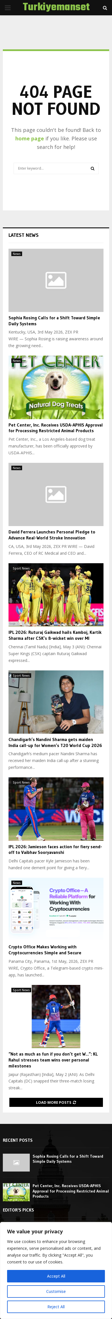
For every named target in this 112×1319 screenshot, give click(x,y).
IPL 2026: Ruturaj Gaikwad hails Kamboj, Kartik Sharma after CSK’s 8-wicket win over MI (55, 635)
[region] (56, 1270)
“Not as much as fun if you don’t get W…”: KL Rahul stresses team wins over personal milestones (53, 1060)
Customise (56, 1291)
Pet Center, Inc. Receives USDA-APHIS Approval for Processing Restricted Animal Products (56, 428)
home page (29, 138)
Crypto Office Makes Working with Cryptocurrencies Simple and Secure (45, 949)
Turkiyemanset (56, 8)
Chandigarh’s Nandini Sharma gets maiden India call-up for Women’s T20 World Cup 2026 (55, 742)
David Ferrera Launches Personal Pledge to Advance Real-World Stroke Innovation (52, 535)
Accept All (56, 1276)
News (17, 254)
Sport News (21, 568)
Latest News (24, 235)
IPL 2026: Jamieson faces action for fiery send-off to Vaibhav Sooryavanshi (55, 849)
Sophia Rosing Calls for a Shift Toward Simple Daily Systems (68, 1159)
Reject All (56, 1306)
